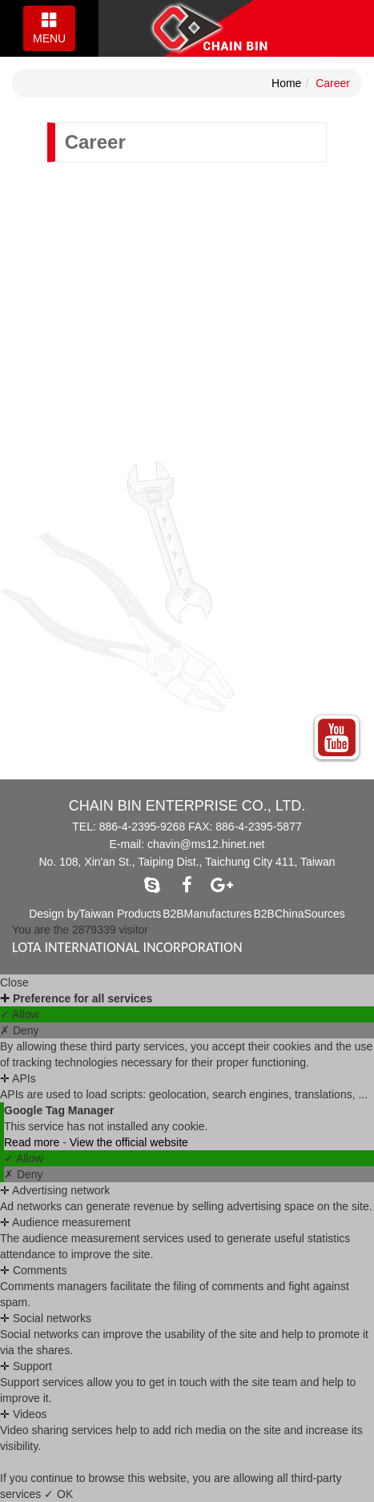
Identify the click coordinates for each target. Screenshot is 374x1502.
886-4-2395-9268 (142, 826)
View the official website (129, 1142)
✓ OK (58, 1494)
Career (333, 83)
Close (14, 982)
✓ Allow (19, 1014)
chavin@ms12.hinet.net (206, 844)
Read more (33, 1142)
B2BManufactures (207, 913)
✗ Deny (19, 1030)
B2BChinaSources (298, 913)
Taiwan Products (119, 913)
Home (286, 83)
